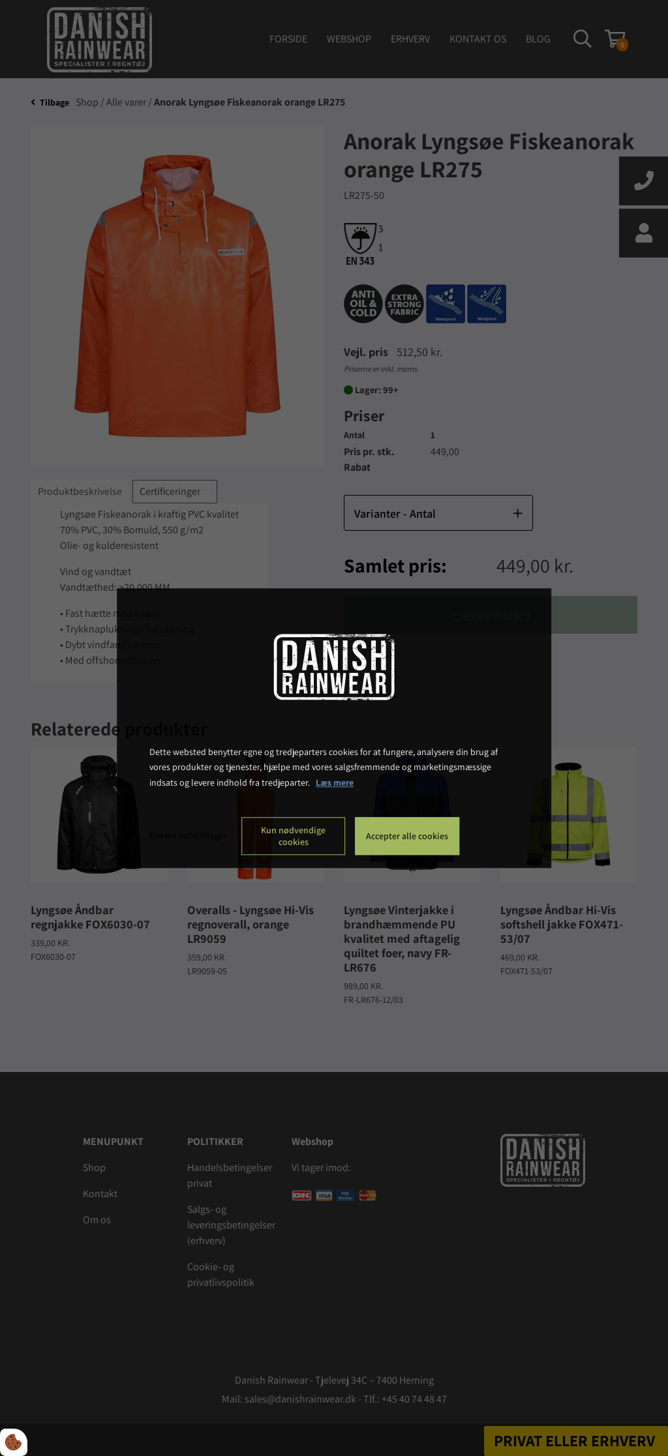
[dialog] (334, 728)
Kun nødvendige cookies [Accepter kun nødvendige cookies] (293, 836)
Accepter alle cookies (407, 836)
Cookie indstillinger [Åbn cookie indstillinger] (188, 835)
